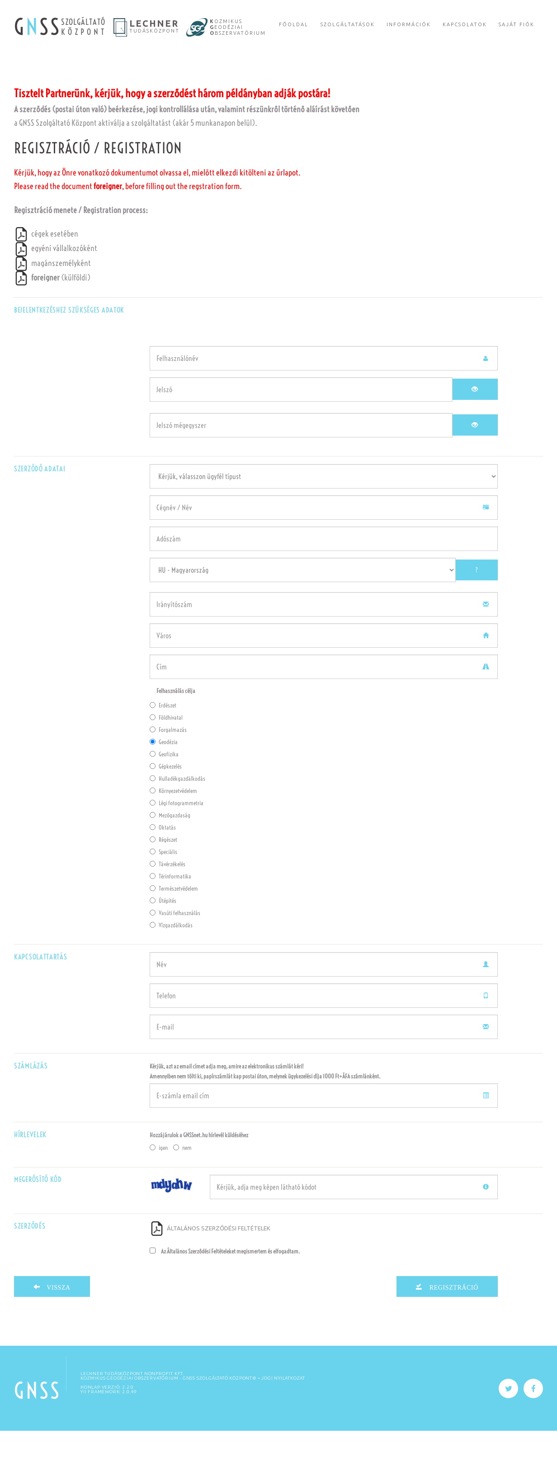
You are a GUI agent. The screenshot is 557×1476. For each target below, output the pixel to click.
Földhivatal (166, 762)
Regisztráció (450, 1331)
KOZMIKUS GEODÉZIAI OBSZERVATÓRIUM (129, 1423)
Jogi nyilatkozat (283, 1423)
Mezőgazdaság (170, 860)
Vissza (55, 1331)
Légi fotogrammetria (176, 848)
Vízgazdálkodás (171, 970)
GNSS (37, 1436)
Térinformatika (170, 921)
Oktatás (163, 872)
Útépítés (163, 945)
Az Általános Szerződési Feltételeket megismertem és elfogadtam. (225, 1296)
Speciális (163, 897)
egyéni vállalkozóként (55, 293)
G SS (37, 27)
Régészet (163, 884)
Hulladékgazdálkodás (177, 823)
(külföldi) (52, 323)
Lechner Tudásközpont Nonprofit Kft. (132, 1418)
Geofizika (164, 799)
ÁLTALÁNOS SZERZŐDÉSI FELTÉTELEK (210, 1273)
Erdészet (163, 750)
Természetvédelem (174, 933)
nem (182, 1192)
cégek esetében (46, 279)
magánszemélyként (52, 308)
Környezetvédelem (173, 836)
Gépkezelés (166, 811)
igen (159, 1192)
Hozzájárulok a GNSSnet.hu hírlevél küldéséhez (199, 1180)
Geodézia (164, 787)
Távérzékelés (167, 909)
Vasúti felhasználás (175, 958)
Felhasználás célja (175, 736)
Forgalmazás (168, 774)
